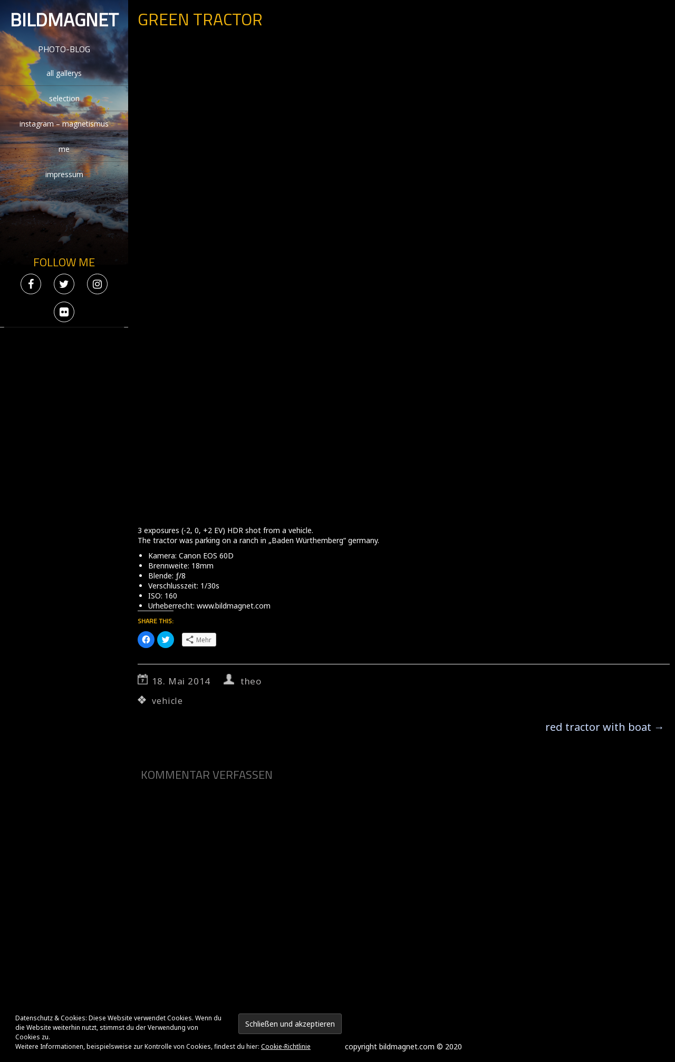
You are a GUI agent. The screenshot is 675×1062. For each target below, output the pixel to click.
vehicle (167, 701)
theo (251, 681)
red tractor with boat (604, 727)
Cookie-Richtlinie (286, 1046)
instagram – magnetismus (64, 124)
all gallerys (64, 73)
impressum (64, 174)
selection (64, 98)
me (64, 149)
